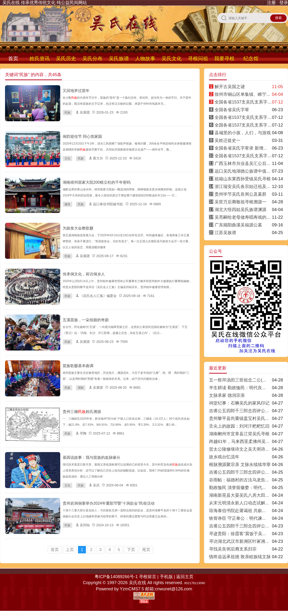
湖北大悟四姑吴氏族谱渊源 (240, 209)
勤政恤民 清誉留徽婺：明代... (237, 487)
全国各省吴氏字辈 (232, 109)
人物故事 (145, 58)
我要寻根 (224, 58)
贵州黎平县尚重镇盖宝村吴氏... (239, 418)
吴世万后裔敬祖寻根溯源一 (240, 202)
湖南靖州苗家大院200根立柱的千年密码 (97, 182)
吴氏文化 (172, 58)
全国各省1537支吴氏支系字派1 (244, 102)
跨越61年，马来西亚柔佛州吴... (239, 441)
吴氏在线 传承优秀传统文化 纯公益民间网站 (44, 2)
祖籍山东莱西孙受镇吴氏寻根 (243, 178)
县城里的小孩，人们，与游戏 (243, 132)
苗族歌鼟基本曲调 (78, 366)
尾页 (146, 549)
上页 (70, 549)
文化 (67, 158)
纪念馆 (250, 58)
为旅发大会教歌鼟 (78, 228)
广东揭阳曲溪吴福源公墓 (238, 225)
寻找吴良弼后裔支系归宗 (233, 549)
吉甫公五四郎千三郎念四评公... (239, 410)
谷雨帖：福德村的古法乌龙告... (239, 480)
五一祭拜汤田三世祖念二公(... (237, 380)
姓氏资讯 (40, 58)
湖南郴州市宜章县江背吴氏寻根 (239, 433)
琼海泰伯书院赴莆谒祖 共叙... (237, 510)
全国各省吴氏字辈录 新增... (241, 148)
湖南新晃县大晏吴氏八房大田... (239, 495)
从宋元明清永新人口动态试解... (239, 503)
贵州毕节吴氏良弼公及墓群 (240, 194)
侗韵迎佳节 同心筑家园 (82, 136)
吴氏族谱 (119, 58)
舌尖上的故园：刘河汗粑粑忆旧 (239, 426)
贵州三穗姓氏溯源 (82, 412)
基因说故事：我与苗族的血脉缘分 (91, 457)
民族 (67, 112)
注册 (271, 2)
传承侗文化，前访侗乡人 (84, 274)
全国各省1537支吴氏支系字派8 (244, 155)
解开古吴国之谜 (230, 86)
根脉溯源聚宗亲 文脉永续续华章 (240, 464)
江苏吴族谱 (225, 232)
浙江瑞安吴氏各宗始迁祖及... (242, 186)
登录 (283, 2)
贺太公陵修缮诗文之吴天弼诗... (239, 449)
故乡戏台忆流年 (224, 456)
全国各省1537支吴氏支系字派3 (244, 125)
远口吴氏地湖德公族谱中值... (242, 171)
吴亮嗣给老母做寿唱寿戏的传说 (245, 217)
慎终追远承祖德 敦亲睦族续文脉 (240, 556)
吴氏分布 (92, 58)
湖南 (81, 387)
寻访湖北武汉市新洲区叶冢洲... (239, 541)
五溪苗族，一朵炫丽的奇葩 (86, 320)
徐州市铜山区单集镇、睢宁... (242, 94)
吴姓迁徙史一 (227, 140)
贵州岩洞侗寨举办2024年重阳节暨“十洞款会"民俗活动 (109, 503)
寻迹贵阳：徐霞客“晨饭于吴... (237, 533)
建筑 (67, 204)
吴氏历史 (66, 58)
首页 (13, 58)
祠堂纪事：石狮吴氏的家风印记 (239, 403)
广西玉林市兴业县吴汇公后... (242, 163)
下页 (131, 549)
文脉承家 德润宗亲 (227, 395)
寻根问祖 (198, 58)
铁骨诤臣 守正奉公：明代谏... (237, 518)
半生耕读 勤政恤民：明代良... (237, 387)
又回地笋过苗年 (76, 91)
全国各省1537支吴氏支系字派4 (244, 117)
